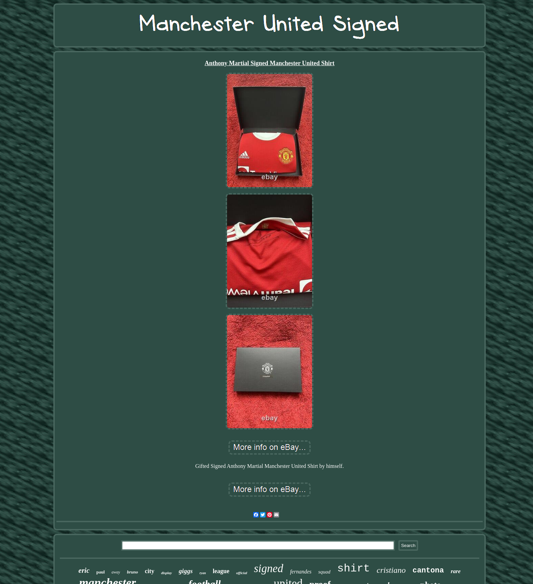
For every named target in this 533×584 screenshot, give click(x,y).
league (221, 571)
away (115, 572)
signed (268, 568)
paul (100, 571)
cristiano (391, 570)
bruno (132, 571)
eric (84, 570)
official (241, 573)
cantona (428, 570)
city (149, 571)
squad (324, 571)
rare (456, 571)
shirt (353, 568)
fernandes (300, 571)
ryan (203, 573)
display (166, 573)
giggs (186, 570)
